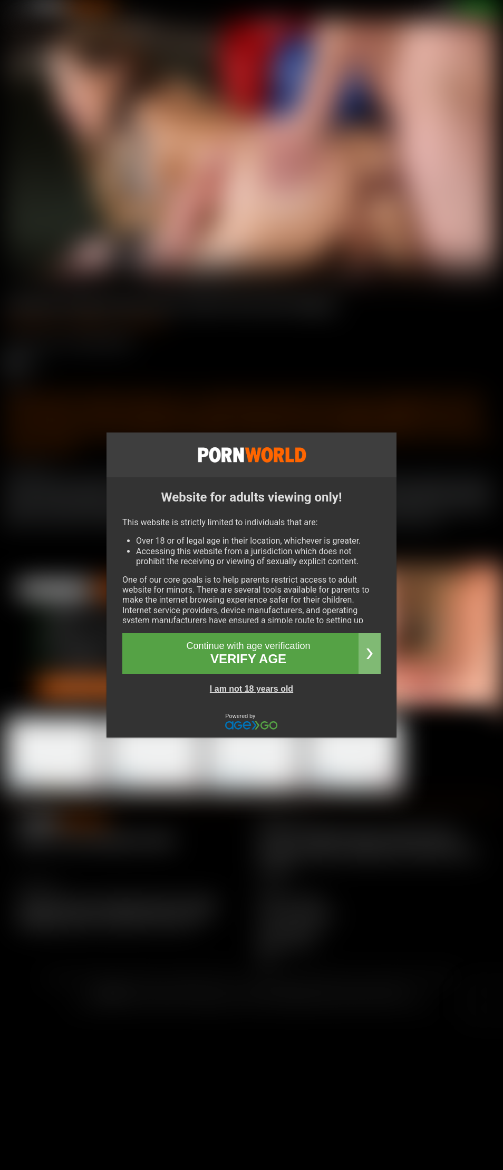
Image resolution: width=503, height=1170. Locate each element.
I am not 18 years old (251, 688)
